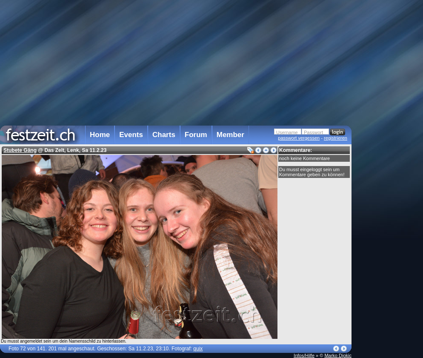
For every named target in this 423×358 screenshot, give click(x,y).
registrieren (335, 137)
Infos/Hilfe (304, 355)
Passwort (313, 132)
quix (198, 349)
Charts (163, 135)
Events (131, 135)
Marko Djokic (338, 355)
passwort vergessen (299, 137)
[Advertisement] (389, 171)
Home (100, 135)
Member (230, 135)
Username (287, 132)
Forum (196, 135)
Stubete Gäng (20, 150)
